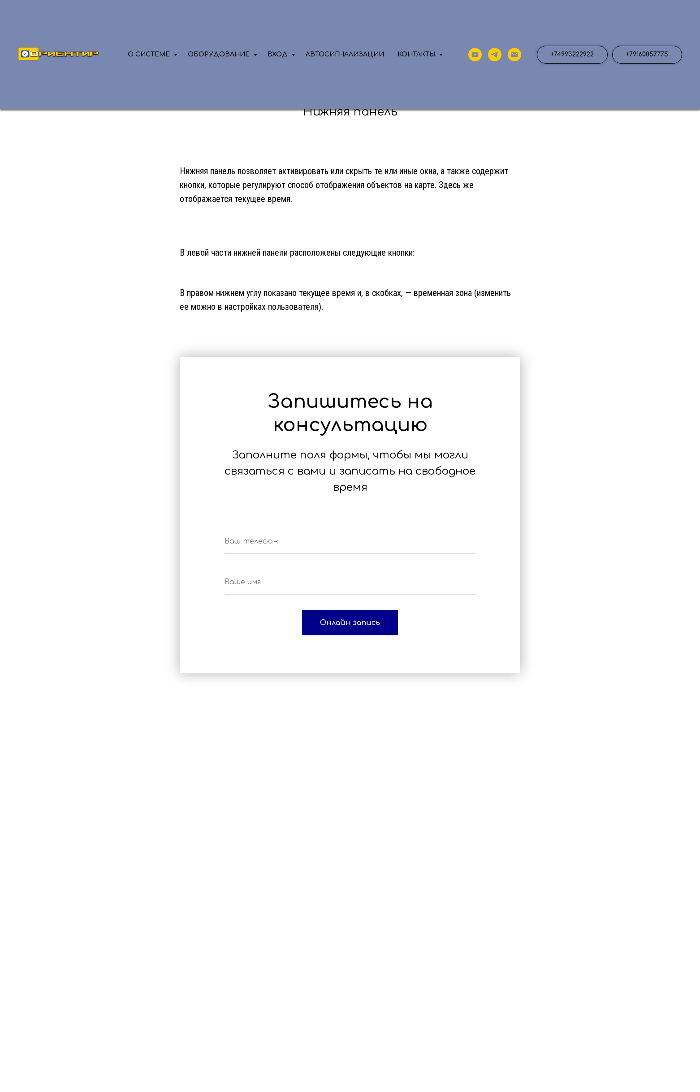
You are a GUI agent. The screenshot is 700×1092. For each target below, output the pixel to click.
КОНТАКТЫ (417, 54)
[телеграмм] (494, 54)
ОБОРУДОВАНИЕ (219, 54)
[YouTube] (475, 54)
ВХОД (279, 54)
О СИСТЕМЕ (150, 54)
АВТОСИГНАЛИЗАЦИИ (345, 54)
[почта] (514, 54)
